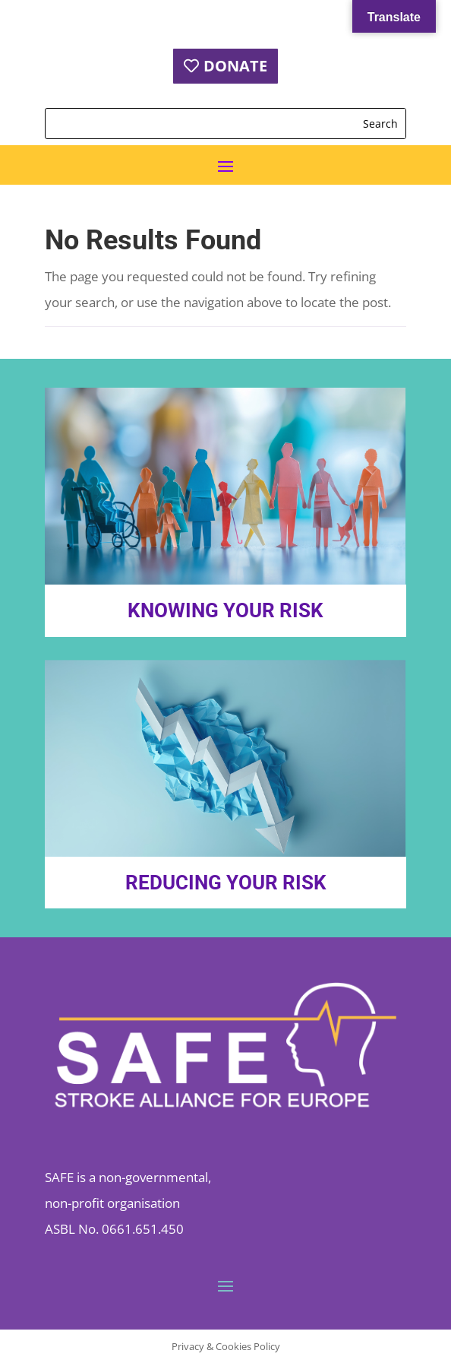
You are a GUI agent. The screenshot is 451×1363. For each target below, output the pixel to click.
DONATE (235, 65)
